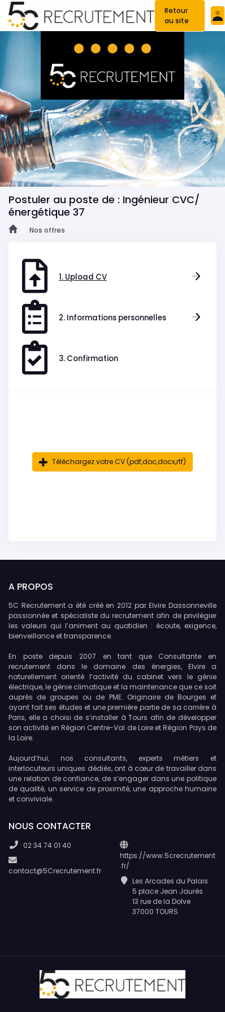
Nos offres (47, 230)
